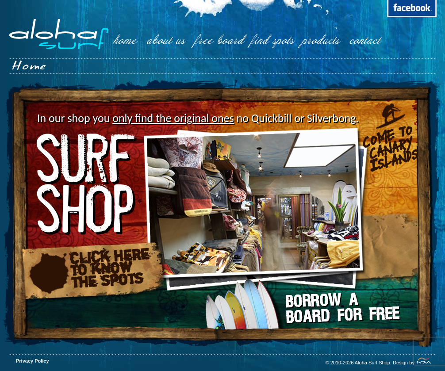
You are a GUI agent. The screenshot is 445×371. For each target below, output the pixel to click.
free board (219, 40)
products (320, 40)
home (125, 40)
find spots (272, 40)
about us (166, 40)
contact (364, 40)
